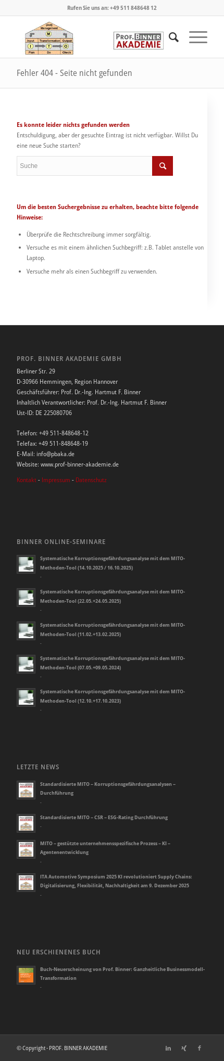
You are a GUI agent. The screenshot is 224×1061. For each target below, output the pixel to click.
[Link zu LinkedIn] (168, 1048)
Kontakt (26, 479)
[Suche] (168, 37)
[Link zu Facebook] (199, 1048)
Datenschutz (91, 479)
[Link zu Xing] (184, 1048)
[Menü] (193, 37)
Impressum (56, 479)
